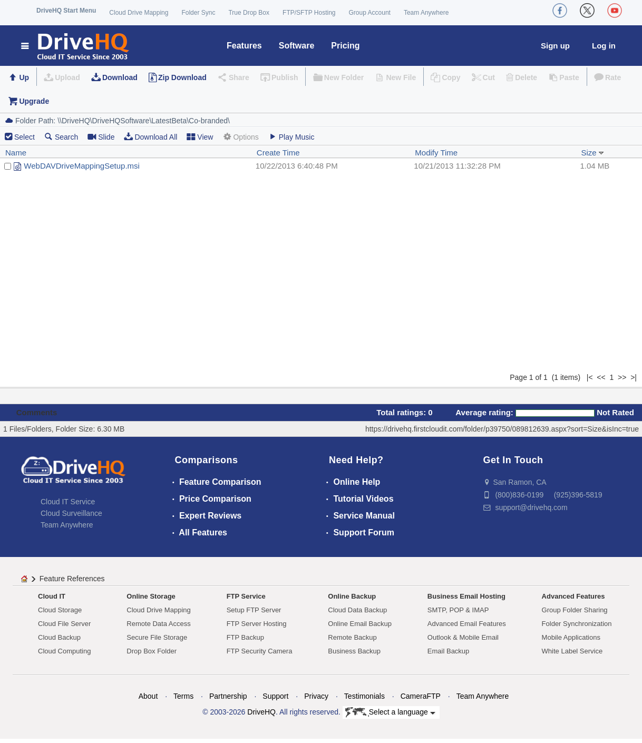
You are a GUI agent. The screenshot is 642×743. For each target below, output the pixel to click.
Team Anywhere (426, 12)
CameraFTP (421, 696)
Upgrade (34, 101)
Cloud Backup (59, 637)
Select (24, 137)
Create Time (278, 152)
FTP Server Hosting (257, 624)
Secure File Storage (157, 637)
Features (244, 45)
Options (240, 137)
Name (15, 152)
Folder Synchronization (577, 624)
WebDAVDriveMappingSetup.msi (82, 165)
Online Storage (151, 596)
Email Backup (448, 651)
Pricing (345, 45)
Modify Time (436, 152)
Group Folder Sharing (575, 610)
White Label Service (572, 651)
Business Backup (354, 651)
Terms (183, 696)
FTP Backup (245, 637)
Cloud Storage (60, 610)
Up (24, 77)
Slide (100, 137)
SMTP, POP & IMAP (458, 610)
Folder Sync (198, 12)
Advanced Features (573, 596)
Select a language (390, 712)
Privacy (316, 696)
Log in (604, 45)
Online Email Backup (360, 624)
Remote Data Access (158, 624)
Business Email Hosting (466, 596)
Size (592, 152)
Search (61, 137)
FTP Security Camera (260, 651)
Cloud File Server (64, 624)
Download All (150, 137)
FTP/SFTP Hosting (309, 12)
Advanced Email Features (466, 624)
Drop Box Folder (152, 651)
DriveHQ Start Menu (66, 10)
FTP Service (246, 596)
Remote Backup (352, 637)
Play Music (291, 137)
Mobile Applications (571, 637)
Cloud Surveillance (71, 513)
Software (297, 45)
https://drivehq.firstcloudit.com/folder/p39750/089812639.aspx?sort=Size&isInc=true (502, 429)
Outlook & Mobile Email (463, 637)
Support (275, 696)
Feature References (72, 578)
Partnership (228, 696)
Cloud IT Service (68, 501)
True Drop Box (248, 12)
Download (120, 77)
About (148, 696)
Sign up (555, 45)
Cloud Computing (64, 651)
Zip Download (182, 77)
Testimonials (364, 696)
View (200, 137)
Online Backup (352, 596)
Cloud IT (51, 596)
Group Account (370, 12)
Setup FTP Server (254, 610)
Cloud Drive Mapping (138, 12)
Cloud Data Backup (357, 610)
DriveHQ (261, 712)
